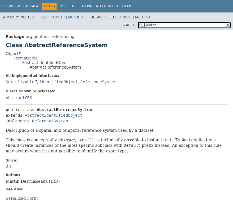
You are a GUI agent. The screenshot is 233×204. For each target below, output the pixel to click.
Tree (74, 6)
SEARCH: (129, 25)
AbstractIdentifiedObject (46, 62)
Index (113, 6)
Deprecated (93, 6)
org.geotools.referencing (50, 36)
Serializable (20, 82)
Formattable (26, 58)
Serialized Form (22, 198)
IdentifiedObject (58, 82)
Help (126, 6)
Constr (58, 17)
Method (75, 17)
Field (42, 17)
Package (31, 6)
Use (63, 6)
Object (12, 53)
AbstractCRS (19, 97)
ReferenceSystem (98, 82)
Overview (11, 6)
